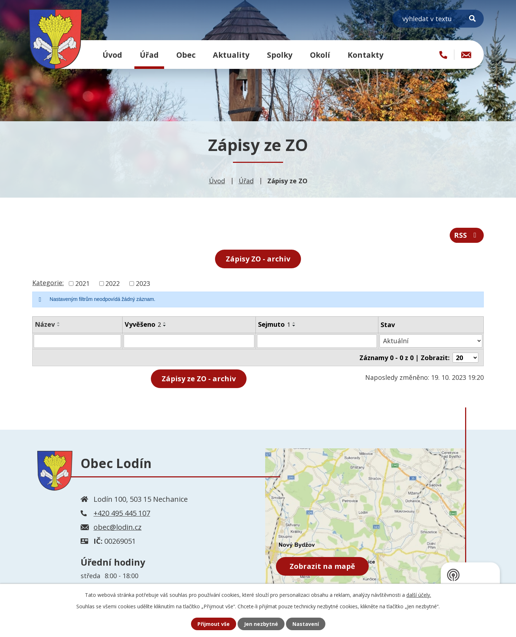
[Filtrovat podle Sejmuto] (317, 341)
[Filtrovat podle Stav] (430, 341)
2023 (143, 283)
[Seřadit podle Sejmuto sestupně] (294, 325)
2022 (112, 283)
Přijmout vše (213, 624)
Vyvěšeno (143, 324)
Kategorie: (48, 282)
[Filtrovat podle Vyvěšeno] (189, 341)
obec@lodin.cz (118, 527)
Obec (186, 54)
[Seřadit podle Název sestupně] (59, 325)
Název (45, 324)
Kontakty (365, 54)
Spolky (279, 54)
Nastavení (305, 624)
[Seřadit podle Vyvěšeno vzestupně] (165, 322)
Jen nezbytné (261, 624)
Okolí (320, 54)
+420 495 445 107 (122, 513)
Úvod (112, 54)
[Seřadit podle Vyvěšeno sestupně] (165, 325)
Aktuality (231, 54)
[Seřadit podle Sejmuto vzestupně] (294, 322)
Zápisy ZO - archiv (258, 259)
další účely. (418, 594)
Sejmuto (274, 324)
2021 (82, 283)
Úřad (149, 54)
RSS (466, 235)
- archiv (199, 378)
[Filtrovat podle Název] (77, 341)
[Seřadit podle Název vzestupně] (59, 322)
